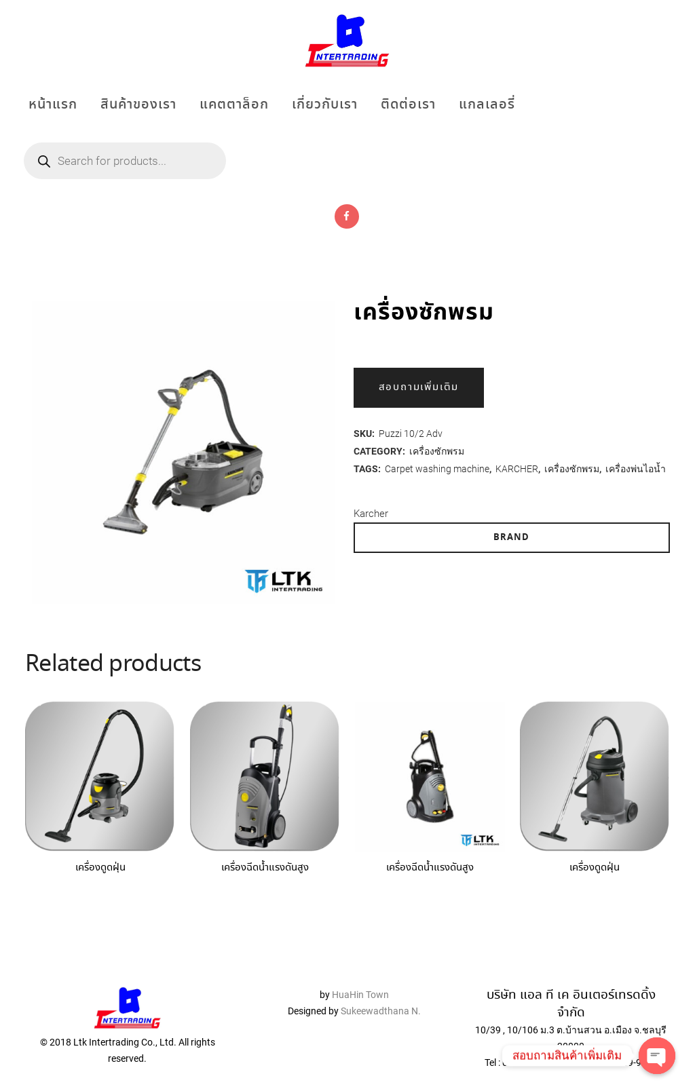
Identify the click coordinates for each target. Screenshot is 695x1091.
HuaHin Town (360, 973)
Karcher (371, 514)
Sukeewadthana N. (380, 989)
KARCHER (516, 468)
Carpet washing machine (437, 468)
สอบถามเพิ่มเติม (419, 387)
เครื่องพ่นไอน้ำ (635, 468)
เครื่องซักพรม (436, 451)
